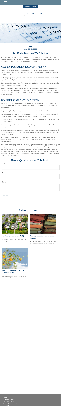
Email (3, 172)
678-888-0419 (11, 399)
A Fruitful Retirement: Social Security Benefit (13, 271)
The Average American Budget (13, 236)
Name (3, 163)
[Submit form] (6, 196)
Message (4, 182)
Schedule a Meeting (30, 6)
